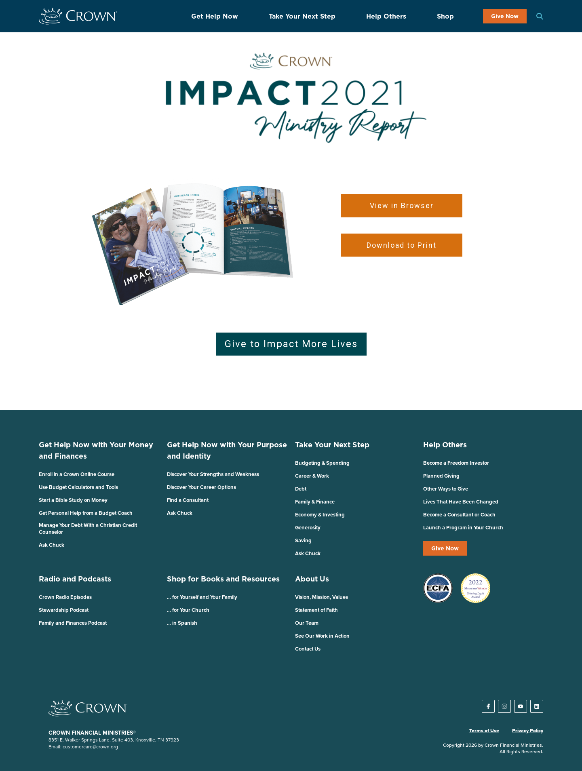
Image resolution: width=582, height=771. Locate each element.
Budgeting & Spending (322, 462)
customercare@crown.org (90, 746)
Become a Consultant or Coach (459, 514)
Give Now (505, 16)
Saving (303, 540)
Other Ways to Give (445, 488)
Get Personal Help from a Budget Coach (86, 513)
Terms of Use (484, 730)
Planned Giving (441, 475)
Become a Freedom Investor (456, 462)
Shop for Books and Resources (223, 579)
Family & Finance (315, 501)
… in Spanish (182, 622)
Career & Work (312, 475)
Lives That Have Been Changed (460, 501)
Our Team (306, 622)
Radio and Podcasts (75, 579)
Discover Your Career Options (201, 487)
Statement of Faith (316, 610)
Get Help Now (214, 16)
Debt (300, 488)
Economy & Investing (320, 514)
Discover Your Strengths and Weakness (213, 474)
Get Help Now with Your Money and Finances (96, 450)
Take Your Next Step (302, 16)
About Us (312, 579)
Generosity (308, 527)
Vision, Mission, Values (321, 597)
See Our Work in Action (322, 635)
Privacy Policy (527, 730)
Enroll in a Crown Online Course (76, 474)
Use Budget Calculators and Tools (78, 487)
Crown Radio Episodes (65, 597)
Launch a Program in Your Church (463, 527)
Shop (445, 16)
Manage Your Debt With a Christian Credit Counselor (88, 528)
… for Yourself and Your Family (202, 597)
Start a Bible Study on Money (73, 500)
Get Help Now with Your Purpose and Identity (227, 450)
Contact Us (308, 648)
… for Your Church (188, 610)
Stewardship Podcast (64, 610)
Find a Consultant (188, 500)
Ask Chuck (51, 544)
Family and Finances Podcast (73, 622)
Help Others (386, 16)
